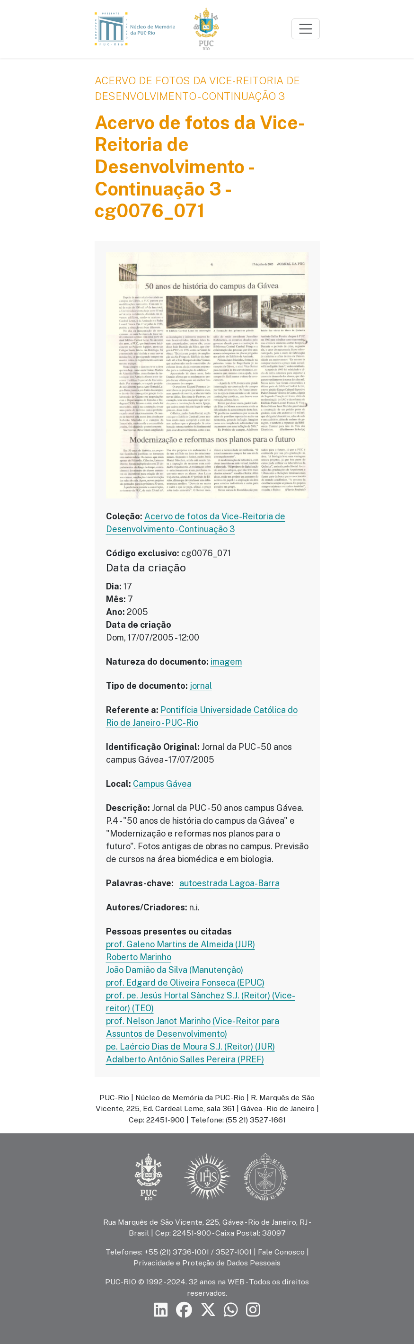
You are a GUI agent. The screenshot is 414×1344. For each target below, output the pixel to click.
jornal (201, 686)
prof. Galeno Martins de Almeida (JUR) (180, 944)
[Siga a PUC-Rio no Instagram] (253, 1310)
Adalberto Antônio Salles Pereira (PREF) (185, 1059)
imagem (226, 662)
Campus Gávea (162, 784)
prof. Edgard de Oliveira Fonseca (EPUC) (185, 983)
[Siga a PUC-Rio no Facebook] (184, 1310)
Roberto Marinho (138, 957)
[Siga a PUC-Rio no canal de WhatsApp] (231, 1310)
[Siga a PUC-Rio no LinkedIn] (161, 1310)
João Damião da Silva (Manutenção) (174, 970)
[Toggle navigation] (305, 28)
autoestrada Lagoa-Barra (229, 883)
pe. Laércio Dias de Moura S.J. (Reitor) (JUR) (190, 1046)
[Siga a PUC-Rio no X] (208, 1310)
